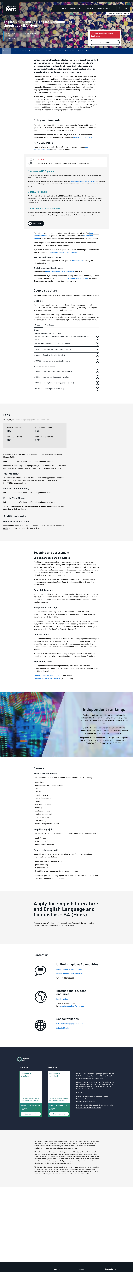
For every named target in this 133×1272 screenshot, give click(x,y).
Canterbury (11, 38)
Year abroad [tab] (49, 325)
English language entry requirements (59, 271)
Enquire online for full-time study (69, 969)
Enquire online (62, 999)
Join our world (104, 43)
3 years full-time (32, 36)
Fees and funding (49, 51)
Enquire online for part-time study (69, 974)
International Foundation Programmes (62, 252)
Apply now (37, 223)
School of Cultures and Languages (69, 1024)
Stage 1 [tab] (38, 325)
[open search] (119, 8)
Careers (80, 51)
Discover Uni (80, 1074)
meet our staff (77, 261)
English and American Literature (47, 679)
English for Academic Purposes (75, 278)
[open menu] (126, 8)
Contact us (89, 51)
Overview (6, 51)
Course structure (34, 51)
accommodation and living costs (32, 525)
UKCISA (10, 483)
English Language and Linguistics (48, 676)
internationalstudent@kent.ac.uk (71, 1006)
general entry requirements (83, 137)
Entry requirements (19, 51)
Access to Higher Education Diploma (83, 182)
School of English (63, 1028)
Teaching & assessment (66, 51)
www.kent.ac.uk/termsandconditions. (64, 1148)
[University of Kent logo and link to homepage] (11, 8)
